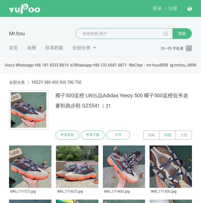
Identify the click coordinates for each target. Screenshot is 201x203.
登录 (157, 8)
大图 (183, 135)
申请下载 (93, 135)
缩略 (151, 135)
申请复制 (67, 135)
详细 (167, 135)
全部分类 (81, 47)
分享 (118, 135)
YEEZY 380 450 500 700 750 (56, 82)
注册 (172, 8)
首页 (13, 47)
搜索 (182, 33)
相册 (31, 47)
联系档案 (54, 47)
